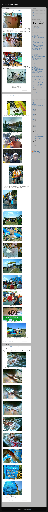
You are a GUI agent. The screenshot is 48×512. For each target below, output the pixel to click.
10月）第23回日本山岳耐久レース (37, 71)
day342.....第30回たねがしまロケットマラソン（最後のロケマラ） (15, 95)
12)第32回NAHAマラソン (36, 59)
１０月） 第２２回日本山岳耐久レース (38, 84)
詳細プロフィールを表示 (36, 152)
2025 (34, 110)
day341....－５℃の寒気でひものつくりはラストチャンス (14, 346)
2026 (34, 109)
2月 (34, 140)
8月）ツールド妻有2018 (35, 31)
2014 (34, 145)
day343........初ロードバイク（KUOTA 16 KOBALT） (13, 10)
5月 (34, 130)
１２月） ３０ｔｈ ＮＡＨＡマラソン (38, 87)
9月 (34, 125)
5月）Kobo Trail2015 (35, 67)
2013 (34, 146)
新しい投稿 (5, 503)
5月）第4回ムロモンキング (36, 35)
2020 (34, 116)
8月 (34, 126)
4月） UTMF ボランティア (36, 95)
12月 (35, 121)
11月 (35, 122)
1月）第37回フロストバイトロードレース (38, 37)
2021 (34, 115)
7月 (34, 127)
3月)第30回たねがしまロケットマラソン (38, 41)
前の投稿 (28, 503)
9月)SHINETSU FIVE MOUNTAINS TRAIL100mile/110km (37, 47)
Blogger (30, 509)
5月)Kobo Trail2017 (35, 44)
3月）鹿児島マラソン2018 (36, 36)
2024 (34, 111)
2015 (34, 144)
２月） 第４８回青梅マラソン (37, 78)
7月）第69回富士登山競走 (36, 55)
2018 (34, 119)
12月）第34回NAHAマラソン (36, 27)
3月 (34, 132)
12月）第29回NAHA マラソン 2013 (37, 105)
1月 (34, 141)
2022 (34, 114)
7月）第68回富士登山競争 (36, 68)
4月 (34, 131)
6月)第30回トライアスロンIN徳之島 (37, 45)
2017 (34, 120)
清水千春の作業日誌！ (10, 4)
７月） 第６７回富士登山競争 (37, 81)
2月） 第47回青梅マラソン (36, 92)
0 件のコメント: (18, 341)
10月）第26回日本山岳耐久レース (37, 28)
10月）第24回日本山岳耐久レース (37, 58)
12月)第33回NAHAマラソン (36, 49)
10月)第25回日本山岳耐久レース (37, 48)
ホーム (17, 503)
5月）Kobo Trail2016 (35, 54)
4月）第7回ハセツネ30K (36, 66)
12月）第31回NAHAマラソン (36, 72)
